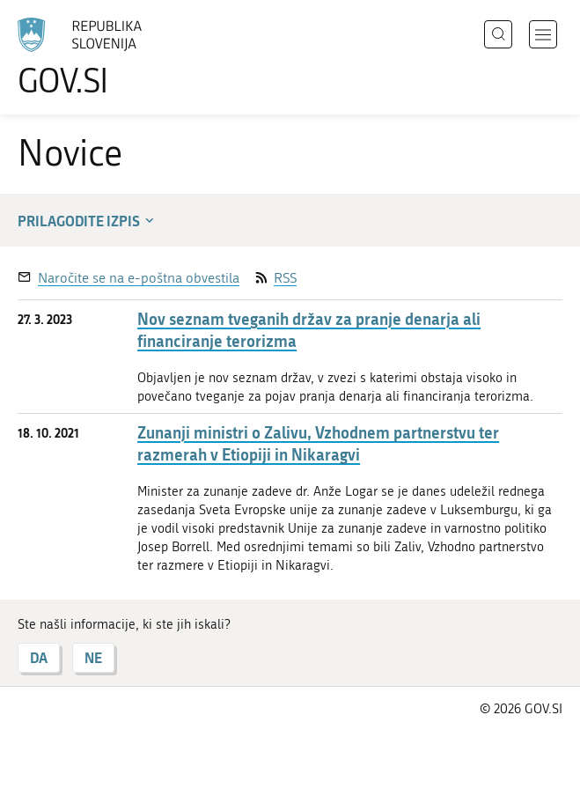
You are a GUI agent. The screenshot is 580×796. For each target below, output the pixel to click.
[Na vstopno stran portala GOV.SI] (106, 57)
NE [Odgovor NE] (93, 657)
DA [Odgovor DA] (39, 657)
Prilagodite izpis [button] (88, 220)
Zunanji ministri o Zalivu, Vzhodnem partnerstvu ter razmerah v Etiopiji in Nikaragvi (318, 444)
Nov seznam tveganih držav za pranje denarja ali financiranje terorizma (309, 330)
